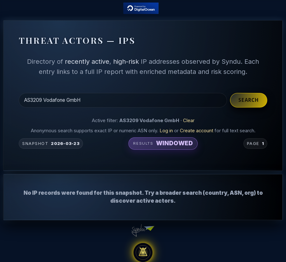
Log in (166, 131)
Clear (188, 120)
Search (248, 100)
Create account (196, 131)
